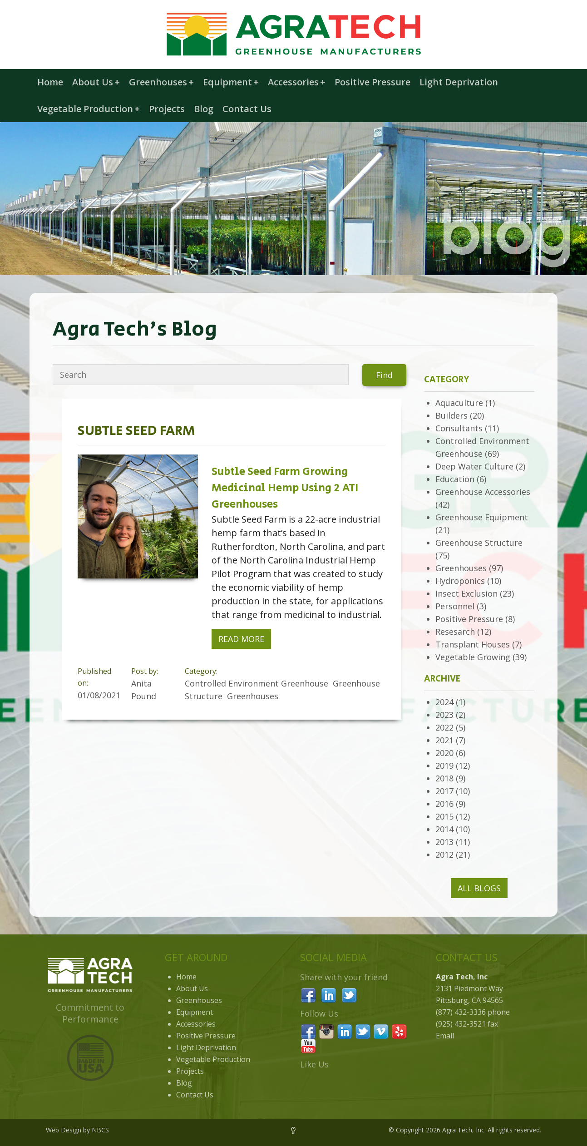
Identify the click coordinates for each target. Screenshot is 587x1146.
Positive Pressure (372, 82)
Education (454, 479)
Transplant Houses (472, 644)
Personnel (454, 606)
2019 (444, 765)
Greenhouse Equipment (481, 517)
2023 (444, 714)
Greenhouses (161, 82)
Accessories (297, 82)
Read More (241, 638)
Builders (451, 415)
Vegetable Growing (472, 657)
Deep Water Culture (474, 466)
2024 (444, 701)
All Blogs (479, 888)
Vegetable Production (88, 109)
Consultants (459, 428)
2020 (444, 752)
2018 (444, 778)
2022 (444, 727)
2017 (444, 790)
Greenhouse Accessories (482, 491)
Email (445, 1036)
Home (50, 82)
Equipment (231, 82)
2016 (444, 803)
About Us (96, 82)
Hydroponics (460, 580)
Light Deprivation (458, 82)
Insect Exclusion (466, 593)
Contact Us (246, 109)
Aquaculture (459, 402)
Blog (203, 109)
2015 (444, 816)
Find (384, 375)
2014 (444, 829)
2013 (444, 841)
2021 (444, 740)
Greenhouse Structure (479, 542)
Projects (167, 109)
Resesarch (455, 631)
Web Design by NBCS (77, 1130)
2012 (444, 854)
